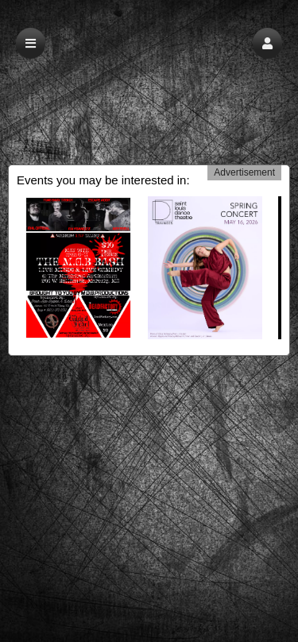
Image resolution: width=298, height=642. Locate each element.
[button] (267, 43)
